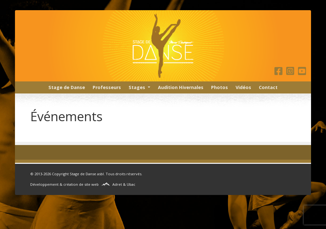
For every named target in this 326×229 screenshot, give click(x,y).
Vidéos (243, 87)
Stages (137, 87)
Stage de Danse (66, 87)
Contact (268, 87)
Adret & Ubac (123, 184)
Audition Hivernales (180, 87)
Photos (219, 87)
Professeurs (107, 87)
